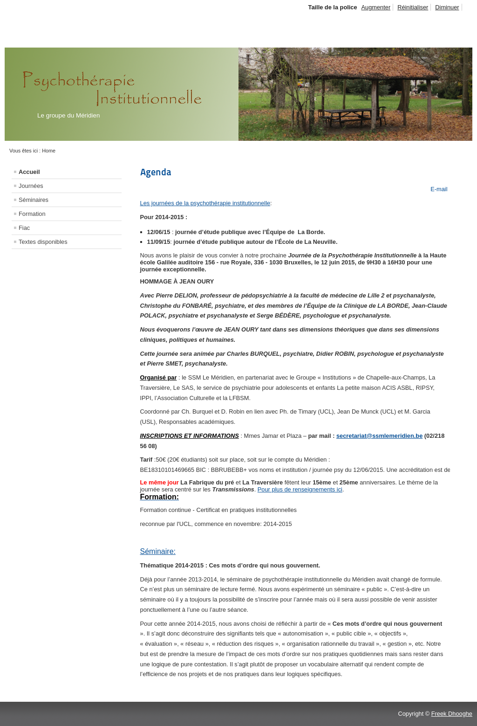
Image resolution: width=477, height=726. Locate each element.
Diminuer (447, 7)
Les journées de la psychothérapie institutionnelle (205, 203)
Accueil (29, 171)
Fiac (24, 227)
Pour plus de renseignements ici (300, 489)
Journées (31, 185)
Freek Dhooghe (451, 713)
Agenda (155, 172)
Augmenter (376, 7)
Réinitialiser (412, 7)
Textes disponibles (43, 241)
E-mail (438, 189)
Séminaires (33, 199)
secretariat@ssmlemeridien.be (379, 435)
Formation (32, 213)
